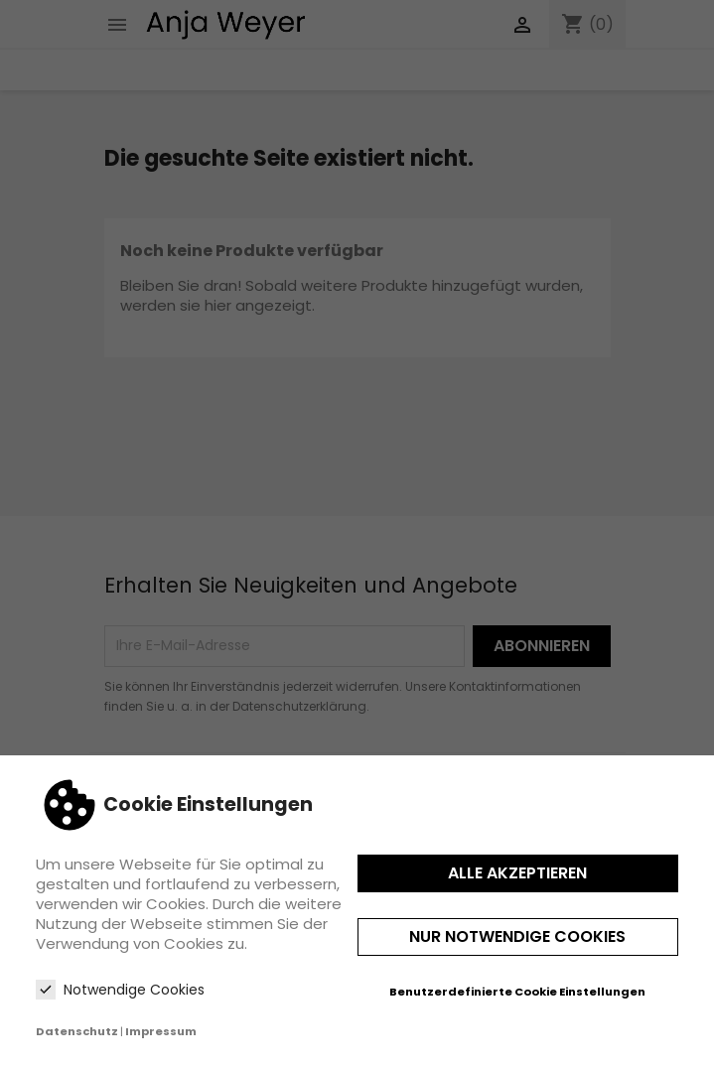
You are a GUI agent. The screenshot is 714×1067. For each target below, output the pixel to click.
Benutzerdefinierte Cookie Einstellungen (517, 992)
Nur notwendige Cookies (517, 936)
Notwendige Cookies (120, 990)
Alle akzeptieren (517, 873)
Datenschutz (77, 1031)
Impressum (161, 1031)
